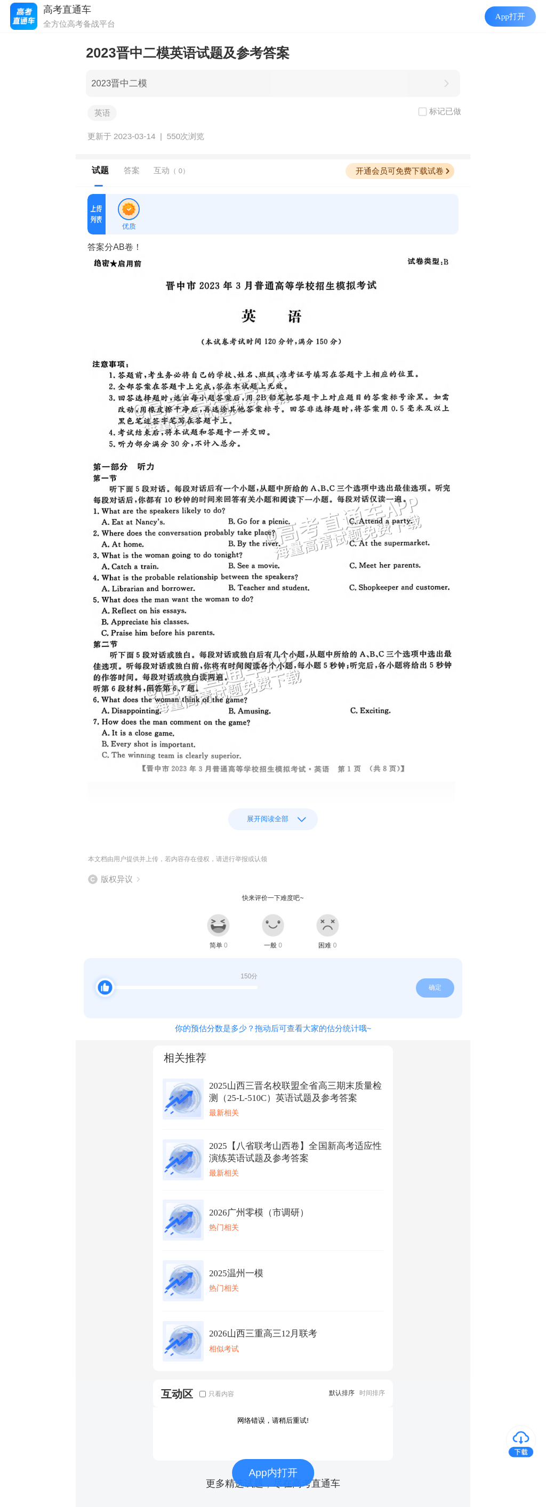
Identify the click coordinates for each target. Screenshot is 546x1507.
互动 (171, 170)
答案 (132, 170)
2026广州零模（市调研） (258, 1213)
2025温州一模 (236, 1273)
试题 (100, 170)
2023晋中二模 (119, 83)
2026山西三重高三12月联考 (263, 1333)
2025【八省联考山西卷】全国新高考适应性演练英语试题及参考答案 (295, 1152)
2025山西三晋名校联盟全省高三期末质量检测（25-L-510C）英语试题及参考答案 (295, 1092)
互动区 (177, 1394)
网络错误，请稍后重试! (273, 1420)
